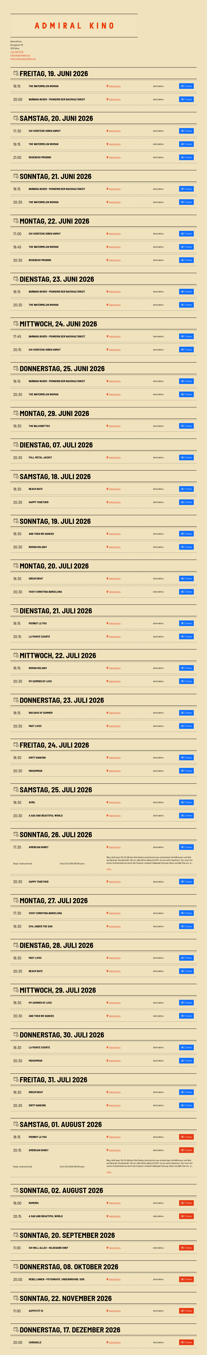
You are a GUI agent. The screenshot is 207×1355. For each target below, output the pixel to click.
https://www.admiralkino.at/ (23, 58)
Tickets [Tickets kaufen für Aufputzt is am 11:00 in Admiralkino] (186, 1311)
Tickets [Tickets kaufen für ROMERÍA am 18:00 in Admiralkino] (186, 1203)
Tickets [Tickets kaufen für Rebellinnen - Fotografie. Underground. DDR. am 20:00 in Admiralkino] (186, 1279)
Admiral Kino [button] (113, 86)
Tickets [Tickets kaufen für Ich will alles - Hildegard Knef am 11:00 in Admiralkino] (186, 1247)
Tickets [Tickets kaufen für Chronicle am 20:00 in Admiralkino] (186, 1342)
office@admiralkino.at (20, 55)
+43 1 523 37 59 (16, 51)
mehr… (109, 869)
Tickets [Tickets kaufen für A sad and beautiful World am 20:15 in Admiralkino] (186, 1216)
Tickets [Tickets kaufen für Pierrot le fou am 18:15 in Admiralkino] (186, 1137)
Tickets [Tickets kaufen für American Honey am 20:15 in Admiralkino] (186, 1150)
